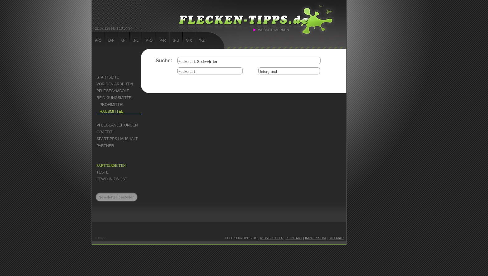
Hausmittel (111, 111)
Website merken (273, 30)
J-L (135, 40)
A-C (98, 40)
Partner (105, 146)
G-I (124, 40)
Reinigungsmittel (115, 98)
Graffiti (105, 132)
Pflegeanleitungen (117, 125)
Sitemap (336, 238)
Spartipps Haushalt (117, 139)
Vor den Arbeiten (114, 84)
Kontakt (294, 238)
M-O (148, 40)
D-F (111, 40)
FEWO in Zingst (111, 179)
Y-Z (201, 40)
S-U (176, 40)
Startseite (107, 77)
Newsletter (272, 238)
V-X (189, 40)
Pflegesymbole (112, 91)
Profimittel (112, 104)
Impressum (315, 238)
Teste (102, 172)
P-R (162, 40)
